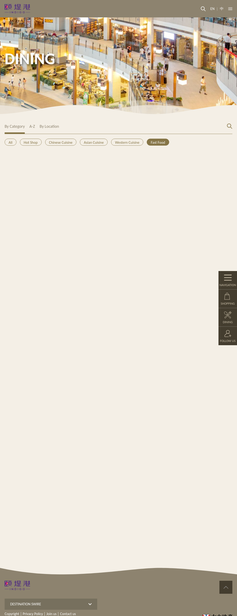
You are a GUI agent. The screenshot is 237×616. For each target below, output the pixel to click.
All (10, 142)
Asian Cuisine (94, 142)
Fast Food (158, 142)
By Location (49, 126)
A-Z (32, 126)
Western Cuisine (127, 142)
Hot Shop (31, 142)
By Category (15, 126)
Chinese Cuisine (61, 142)
